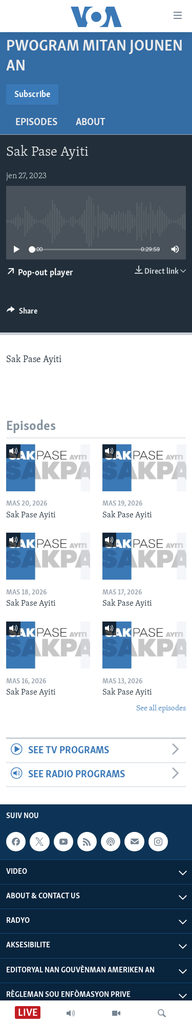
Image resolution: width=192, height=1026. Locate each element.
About (90, 122)
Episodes (36, 122)
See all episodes (161, 708)
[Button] (22, 313)
